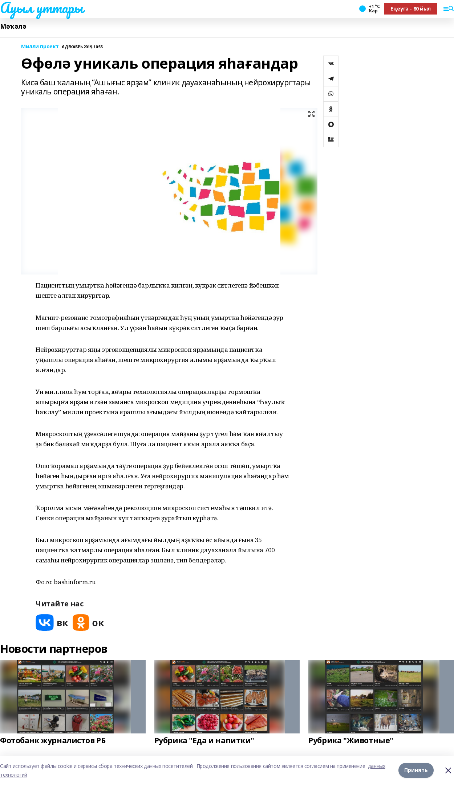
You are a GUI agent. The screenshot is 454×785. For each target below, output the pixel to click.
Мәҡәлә (13, 26)
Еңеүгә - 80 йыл (410, 8)
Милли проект (40, 47)
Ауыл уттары (41, 7)
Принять (416, 770)
